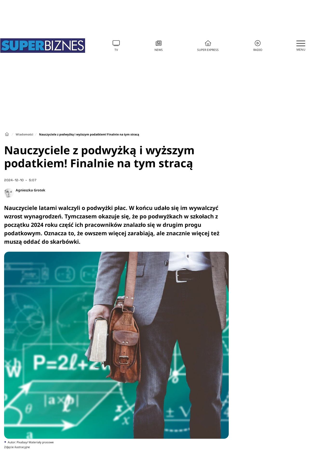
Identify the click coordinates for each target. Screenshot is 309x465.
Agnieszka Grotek (30, 190)
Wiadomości (24, 134)
